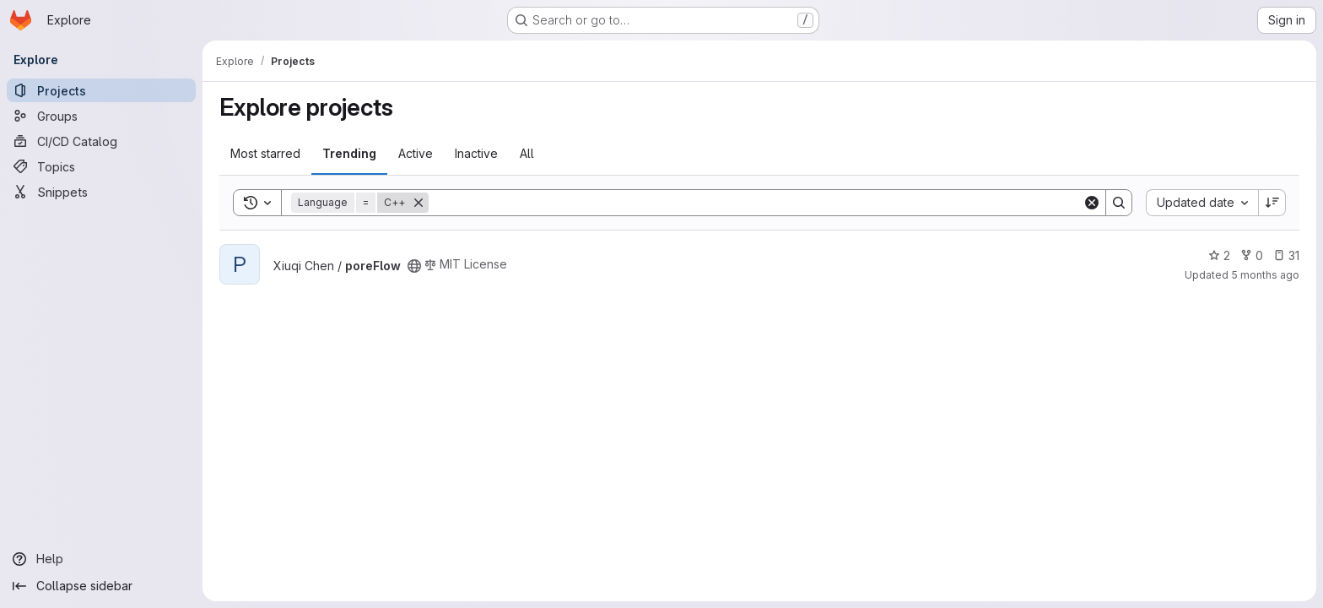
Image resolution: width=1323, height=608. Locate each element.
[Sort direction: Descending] (1272, 202)
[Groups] (101, 116)
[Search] (755, 203)
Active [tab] (415, 153)
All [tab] (527, 153)
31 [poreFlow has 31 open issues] (1286, 255)
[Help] (101, 559)
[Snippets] (101, 192)
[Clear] (1092, 203)
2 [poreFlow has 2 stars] (1219, 255)
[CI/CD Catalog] (101, 141)
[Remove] (418, 203)
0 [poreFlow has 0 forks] (1251, 255)
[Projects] (101, 90)
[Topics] (101, 166)
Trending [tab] (349, 153)
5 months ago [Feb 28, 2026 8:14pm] (1265, 275)
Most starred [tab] (265, 153)
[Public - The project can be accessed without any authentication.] (414, 266)
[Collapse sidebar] (101, 586)
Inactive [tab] (476, 153)
